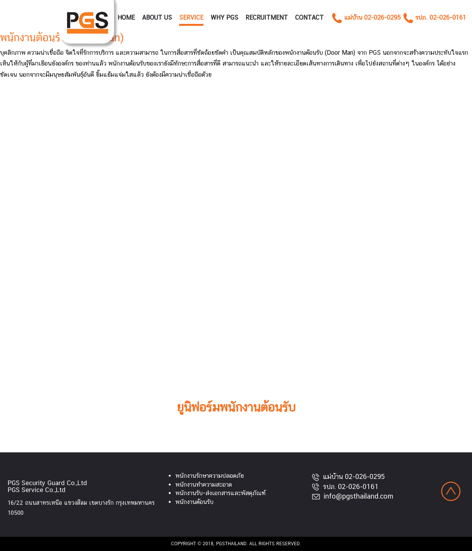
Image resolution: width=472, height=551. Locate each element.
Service (191, 17)
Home (126, 17)
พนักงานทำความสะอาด (203, 484)
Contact (309, 17)
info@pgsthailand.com (352, 496)
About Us (157, 17)
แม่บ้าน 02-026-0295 (348, 476)
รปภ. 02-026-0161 (345, 486)
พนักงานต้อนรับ (194, 502)
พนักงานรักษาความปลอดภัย (209, 475)
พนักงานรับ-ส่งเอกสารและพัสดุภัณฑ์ (220, 493)
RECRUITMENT (266, 17)
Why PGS (224, 17)
